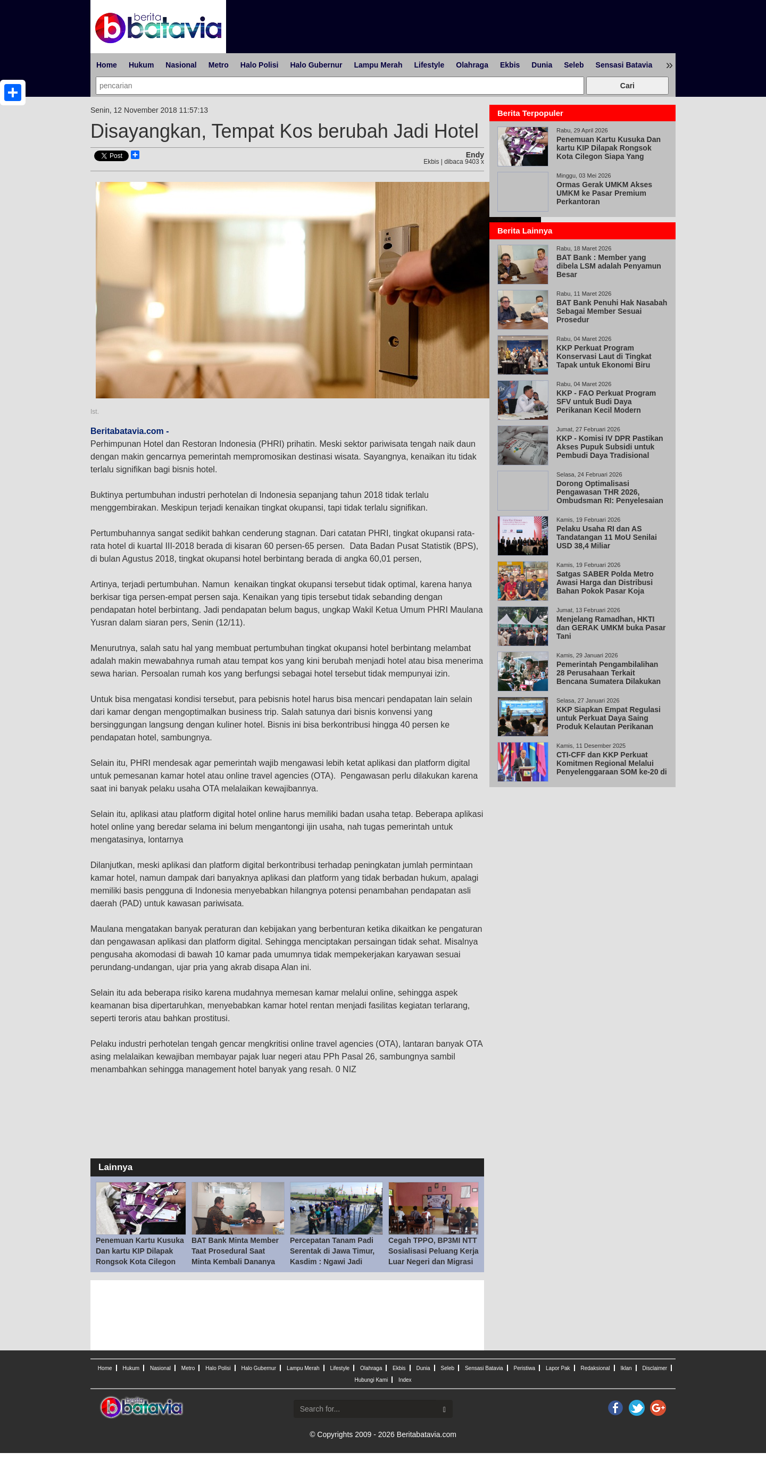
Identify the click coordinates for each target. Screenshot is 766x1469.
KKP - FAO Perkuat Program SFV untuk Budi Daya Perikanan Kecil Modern (606, 401)
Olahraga (472, 65)
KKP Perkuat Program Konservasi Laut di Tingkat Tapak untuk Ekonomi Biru (604, 356)
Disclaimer (654, 1368)
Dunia (541, 65)
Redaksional (595, 1368)
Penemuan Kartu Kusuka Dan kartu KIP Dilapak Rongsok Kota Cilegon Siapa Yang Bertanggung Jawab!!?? (140, 1261)
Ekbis (510, 65)
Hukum (141, 65)
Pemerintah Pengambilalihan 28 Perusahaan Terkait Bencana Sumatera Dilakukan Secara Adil (608, 677)
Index (404, 1380)
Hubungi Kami (371, 1380)
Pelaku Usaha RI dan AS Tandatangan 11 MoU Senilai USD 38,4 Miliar (606, 537)
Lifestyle (429, 65)
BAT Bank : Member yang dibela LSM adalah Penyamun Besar (608, 266)
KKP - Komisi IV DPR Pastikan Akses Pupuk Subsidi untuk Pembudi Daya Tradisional (609, 447)
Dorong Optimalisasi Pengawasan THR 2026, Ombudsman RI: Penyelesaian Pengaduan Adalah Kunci (609, 496)
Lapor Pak (558, 1368)
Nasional (180, 65)
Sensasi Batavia (624, 65)
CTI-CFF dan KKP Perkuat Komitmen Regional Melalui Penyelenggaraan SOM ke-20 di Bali (611, 767)
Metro (219, 65)
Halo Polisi (259, 65)
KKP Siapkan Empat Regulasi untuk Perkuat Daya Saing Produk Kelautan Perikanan (608, 718)
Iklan (625, 1368)
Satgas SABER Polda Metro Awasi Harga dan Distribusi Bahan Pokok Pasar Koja (605, 582)
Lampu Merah (378, 65)
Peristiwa (525, 1368)
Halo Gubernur (316, 65)
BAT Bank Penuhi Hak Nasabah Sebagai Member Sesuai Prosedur (611, 311)
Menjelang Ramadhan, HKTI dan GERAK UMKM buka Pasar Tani (610, 627)
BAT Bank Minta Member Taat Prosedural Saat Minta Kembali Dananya (235, 1251)
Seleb (574, 65)
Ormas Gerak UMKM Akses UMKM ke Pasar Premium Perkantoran (604, 193)
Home (106, 65)
